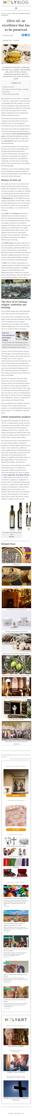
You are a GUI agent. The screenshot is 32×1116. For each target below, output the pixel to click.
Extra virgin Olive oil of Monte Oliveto (16, 475)
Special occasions (8, 887)
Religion (9, 13)
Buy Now (11, 536)
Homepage (4, 13)
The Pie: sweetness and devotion (19, 758)
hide (19, 83)
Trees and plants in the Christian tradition (8, 337)
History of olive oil (8, 87)
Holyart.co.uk (20, 1113)
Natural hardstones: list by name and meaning (14, 898)
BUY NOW (16, 795)
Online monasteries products (10, 94)
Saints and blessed (8, 937)
